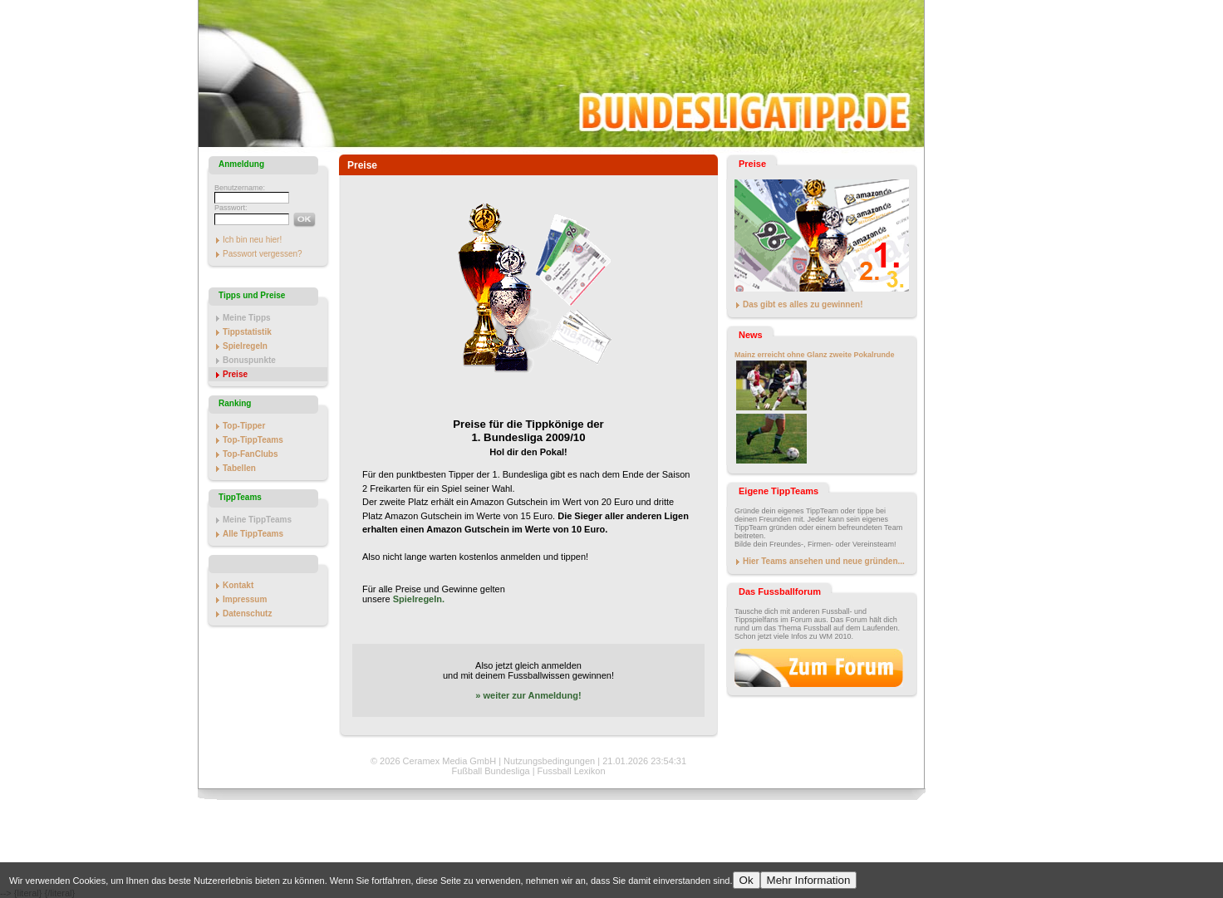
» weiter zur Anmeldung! (528, 695)
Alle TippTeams (253, 533)
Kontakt (238, 585)
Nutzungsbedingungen (549, 761)
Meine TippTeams (257, 519)
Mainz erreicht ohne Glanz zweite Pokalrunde (814, 355)
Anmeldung (241, 164)
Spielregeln (245, 346)
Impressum (245, 599)
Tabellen (239, 468)
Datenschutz (247, 613)
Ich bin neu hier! (252, 239)
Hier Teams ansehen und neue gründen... (824, 561)
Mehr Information (809, 880)
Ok (746, 880)
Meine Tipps (247, 317)
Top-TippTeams (253, 439)
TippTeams (240, 497)
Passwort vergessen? (262, 253)
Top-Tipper (244, 425)
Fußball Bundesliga (490, 771)
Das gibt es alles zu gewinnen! (802, 304)
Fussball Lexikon (572, 771)
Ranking (235, 403)
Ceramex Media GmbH (449, 761)
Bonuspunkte (249, 360)
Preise (235, 374)
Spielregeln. (419, 599)
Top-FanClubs (250, 454)
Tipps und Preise (252, 295)
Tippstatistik (247, 331)
